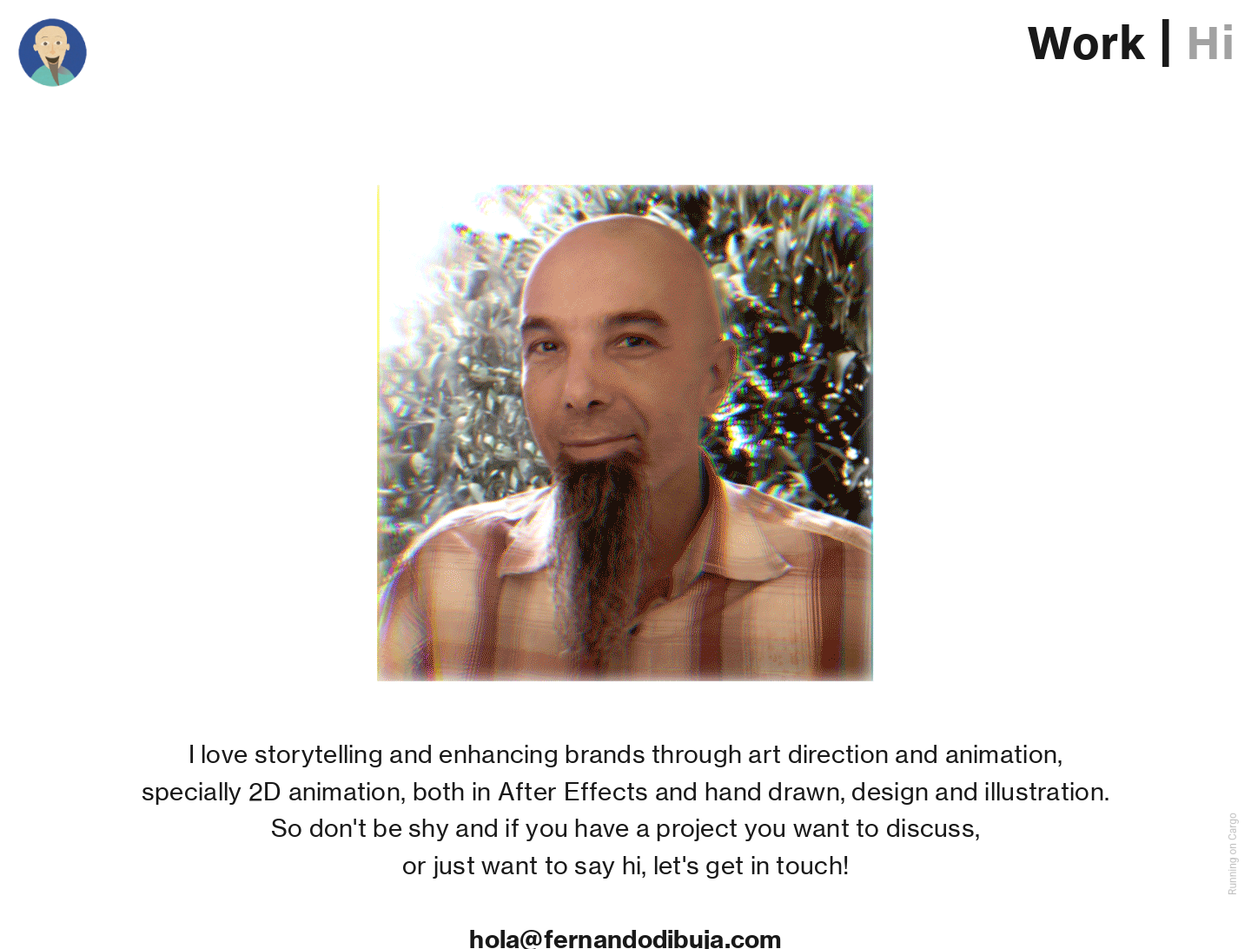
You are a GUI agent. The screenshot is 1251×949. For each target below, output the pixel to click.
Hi (1210, 45)
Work (1086, 45)
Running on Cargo (1233, 854)
